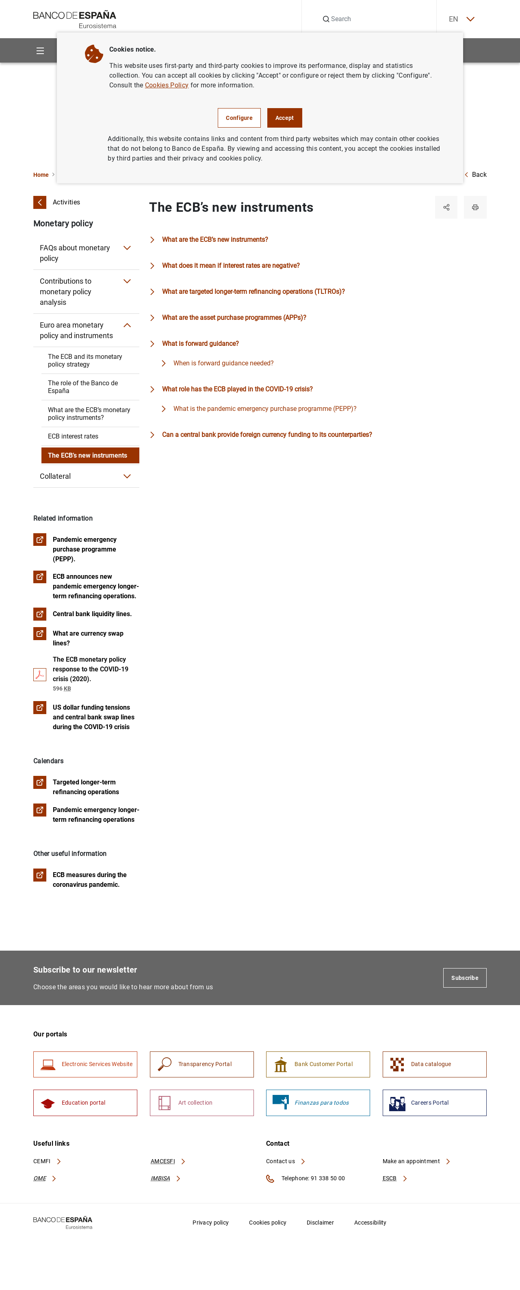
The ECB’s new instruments (87, 455)
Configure (239, 118)
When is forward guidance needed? (223, 363)
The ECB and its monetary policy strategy (85, 360)
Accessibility (370, 1223)
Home (41, 175)
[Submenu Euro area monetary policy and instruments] (127, 325)
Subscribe (465, 978)
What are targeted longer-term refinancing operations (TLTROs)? (253, 291)
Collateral (55, 476)
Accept (284, 118)
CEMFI (47, 1162)
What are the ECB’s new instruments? (215, 239)
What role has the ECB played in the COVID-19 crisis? (237, 389)
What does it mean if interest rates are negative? (231, 265)
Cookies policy (267, 1223)
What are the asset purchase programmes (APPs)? (234, 317)
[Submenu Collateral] (127, 476)
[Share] (446, 207)
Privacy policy (211, 1223)
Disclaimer (320, 1223)
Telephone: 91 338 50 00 (305, 1179)
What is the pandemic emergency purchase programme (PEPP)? (265, 409)
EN (461, 19)
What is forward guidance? (200, 343)
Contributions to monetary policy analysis (65, 291)
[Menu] (40, 50)
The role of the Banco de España (83, 387)
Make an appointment (417, 1162)
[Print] (475, 207)
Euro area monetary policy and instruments (76, 330)
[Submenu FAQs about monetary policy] (127, 248)
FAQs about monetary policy (75, 253)
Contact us (286, 1162)
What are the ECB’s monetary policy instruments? (89, 413)
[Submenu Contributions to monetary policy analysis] (127, 281)
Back (475, 174)
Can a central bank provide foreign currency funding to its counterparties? (267, 435)
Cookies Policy (166, 85)
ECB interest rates (73, 436)
